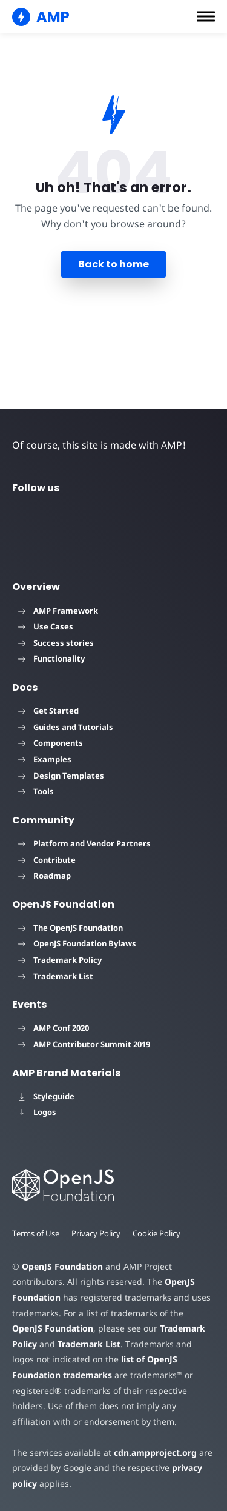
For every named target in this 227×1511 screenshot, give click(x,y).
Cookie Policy (158, 1233)
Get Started (48, 710)
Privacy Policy (97, 1233)
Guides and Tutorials (65, 727)
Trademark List (55, 976)
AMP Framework (58, 610)
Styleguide (46, 1096)
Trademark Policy (60, 959)
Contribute (47, 859)
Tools (36, 791)
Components (50, 742)
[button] (206, 16)
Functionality (51, 658)
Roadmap (44, 875)
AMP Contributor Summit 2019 (84, 1044)
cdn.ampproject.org (151, 1452)
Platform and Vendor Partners (84, 843)
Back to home (113, 264)
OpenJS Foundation (61, 1266)
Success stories (56, 642)
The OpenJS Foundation (70, 927)
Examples (44, 759)
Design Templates (61, 775)
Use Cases (45, 626)
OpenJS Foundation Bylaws (77, 943)
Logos (37, 1112)
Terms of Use (36, 1233)
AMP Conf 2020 (53, 1027)
